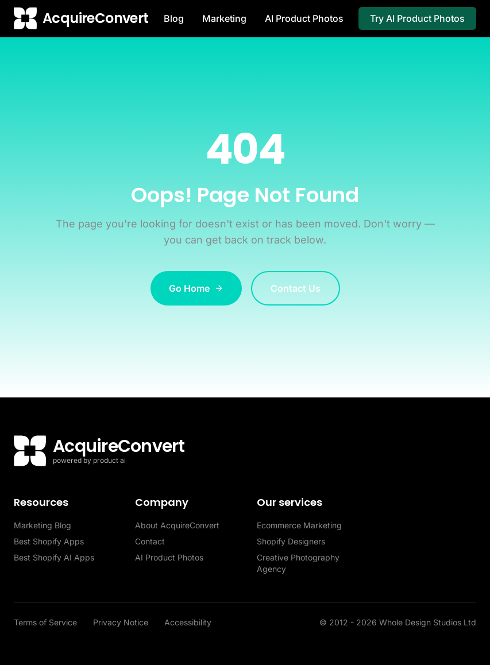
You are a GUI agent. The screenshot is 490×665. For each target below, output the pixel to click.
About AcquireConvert (177, 525)
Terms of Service (46, 622)
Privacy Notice (122, 622)
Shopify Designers (291, 541)
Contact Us (296, 288)
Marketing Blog (42, 525)
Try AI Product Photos (417, 18)
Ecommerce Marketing (299, 525)
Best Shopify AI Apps (54, 557)
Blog (174, 18)
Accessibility (187, 622)
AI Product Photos (304, 18)
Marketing (224, 18)
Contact (150, 541)
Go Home (196, 288)
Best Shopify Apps (49, 541)
